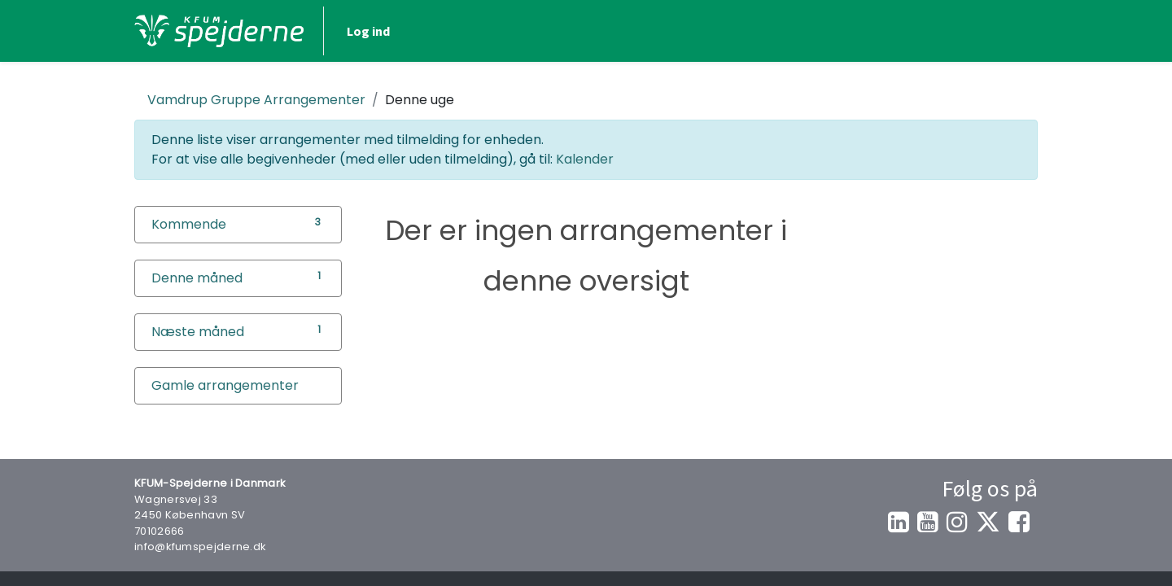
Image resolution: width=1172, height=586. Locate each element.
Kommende (188, 224)
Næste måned (197, 331)
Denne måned (197, 278)
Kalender (585, 159)
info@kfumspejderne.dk (200, 546)
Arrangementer (256, 99)
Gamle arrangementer (225, 385)
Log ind (368, 31)
